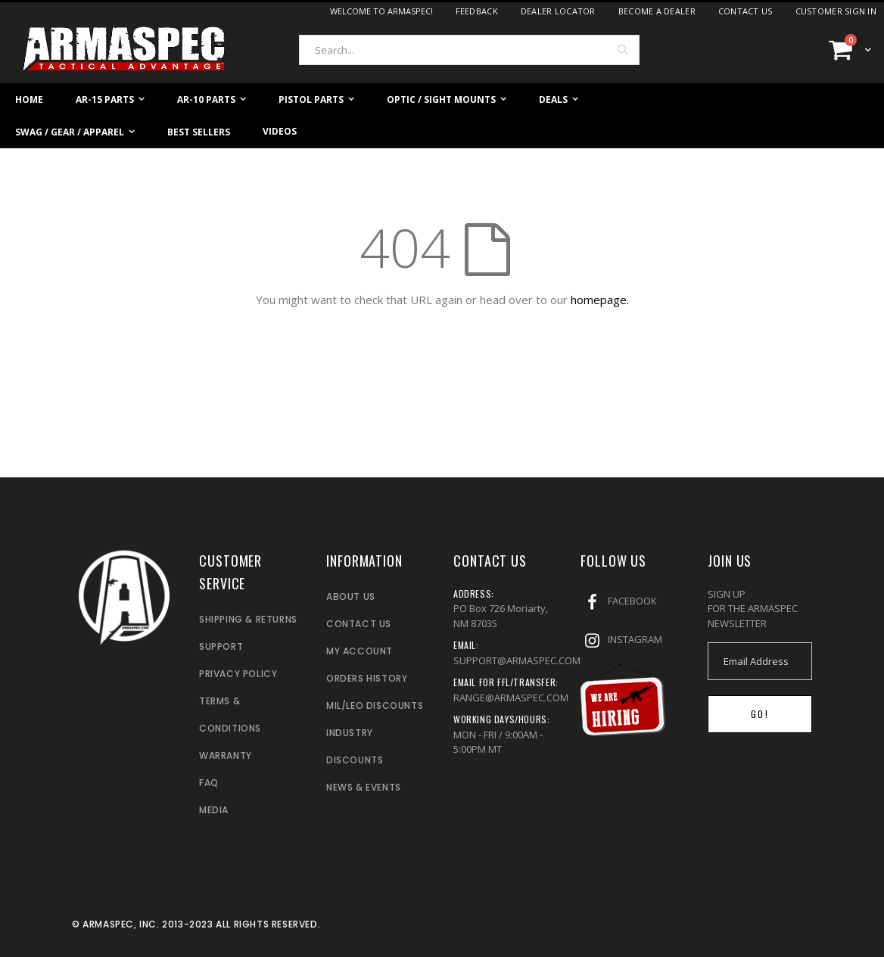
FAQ (209, 782)
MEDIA (214, 809)
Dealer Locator (558, 11)
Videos (280, 131)
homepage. (600, 299)
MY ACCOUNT (359, 651)
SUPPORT (221, 646)
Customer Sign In (835, 11)
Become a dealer (657, 11)
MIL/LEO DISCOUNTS (374, 705)
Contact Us (745, 11)
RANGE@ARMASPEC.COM (510, 697)
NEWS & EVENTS (363, 787)
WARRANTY (225, 755)
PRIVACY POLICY (238, 673)
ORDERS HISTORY (366, 678)
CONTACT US (358, 623)
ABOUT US (350, 596)
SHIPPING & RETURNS (248, 619)
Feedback (477, 11)
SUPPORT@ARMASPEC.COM (517, 660)
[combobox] (469, 50)
